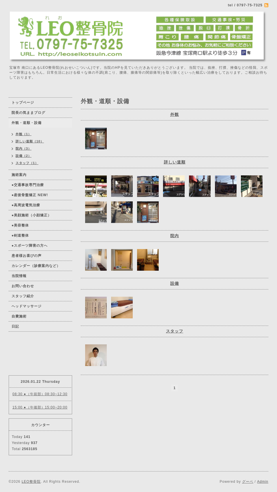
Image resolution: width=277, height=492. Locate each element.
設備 (174, 283)
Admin (262, 482)
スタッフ (174, 331)
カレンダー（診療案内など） (36, 266)
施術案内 (19, 175)
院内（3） (23, 148)
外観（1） (23, 134)
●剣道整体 (20, 235)
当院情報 (19, 276)
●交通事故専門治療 (28, 185)
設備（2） (23, 155)
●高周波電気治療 (26, 205)
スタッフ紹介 (23, 296)
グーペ (247, 482)
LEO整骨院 (31, 482)
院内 (174, 235)
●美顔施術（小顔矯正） (31, 215)
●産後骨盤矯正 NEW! (30, 195)
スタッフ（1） (27, 163)
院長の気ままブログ (28, 113)
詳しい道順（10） (30, 141)
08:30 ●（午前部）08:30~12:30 (40, 394)
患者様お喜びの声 (27, 256)
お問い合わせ (23, 286)
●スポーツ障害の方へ (30, 246)
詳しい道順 (175, 162)
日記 (15, 326)
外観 (174, 114)
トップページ (23, 103)
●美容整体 (20, 225)
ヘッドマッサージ (27, 306)
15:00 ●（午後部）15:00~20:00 (40, 407)
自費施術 (19, 316)
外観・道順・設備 (27, 123)
